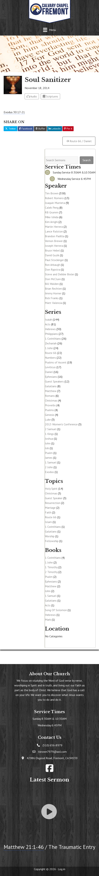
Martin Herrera (54, 226)
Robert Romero (54, 198)
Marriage (50, 507)
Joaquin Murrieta (55, 203)
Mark (48, 619)
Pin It (68, 128)
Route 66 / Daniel (79, 141)
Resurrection (52, 503)
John (47, 443)
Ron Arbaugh (52, 265)
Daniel (49, 372)
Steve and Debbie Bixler (59, 274)
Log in (61, 869)
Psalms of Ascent (55, 362)
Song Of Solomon (56, 610)
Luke (48, 419)
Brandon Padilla (54, 236)
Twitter (10, 128)
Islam (48, 522)
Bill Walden (52, 284)
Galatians (51, 386)
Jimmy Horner (53, 293)
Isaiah (48, 319)
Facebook (25, 128)
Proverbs (50, 405)
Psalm (49, 453)
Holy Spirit (51, 488)
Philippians (51, 334)
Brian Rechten (53, 288)
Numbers (50, 357)
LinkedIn (55, 128)
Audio (32, 96)
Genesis (49, 415)
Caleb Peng (52, 207)
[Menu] (49, 30)
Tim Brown (51, 193)
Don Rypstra (52, 269)
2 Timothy (51, 572)
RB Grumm (51, 212)
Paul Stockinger (54, 260)
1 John (49, 348)
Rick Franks (52, 298)
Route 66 (50, 353)
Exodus (49, 472)
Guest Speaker (53, 498)
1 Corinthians (53, 338)
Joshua (49, 438)
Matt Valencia (53, 303)
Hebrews (50, 329)
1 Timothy (51, 567)
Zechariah (51, 343)
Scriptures (50, 96)
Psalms (49, 410)
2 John (49, 467)
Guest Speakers (54, 381)
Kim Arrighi (51, 222)
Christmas (51, 400)
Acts (47, 324)
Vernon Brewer (54, 241)
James (48, 457)
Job (47, 448)
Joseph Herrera (54, 245)
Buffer (40, 128)
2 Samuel (50, 429)
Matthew (50, 391)
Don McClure (53, 279)
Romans (50, 396)
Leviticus (50, 367)
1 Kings (49, 434)
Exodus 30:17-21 (14, 112)
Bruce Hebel (52, 250)
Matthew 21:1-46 (24, 846)
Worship (49, 536)
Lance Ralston (54, 231)
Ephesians (51, 376)
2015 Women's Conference (61, 424)
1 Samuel (50, 462)
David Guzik (52, 255)
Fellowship (51, 541)
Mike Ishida (51, 217)
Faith (48, 512)
